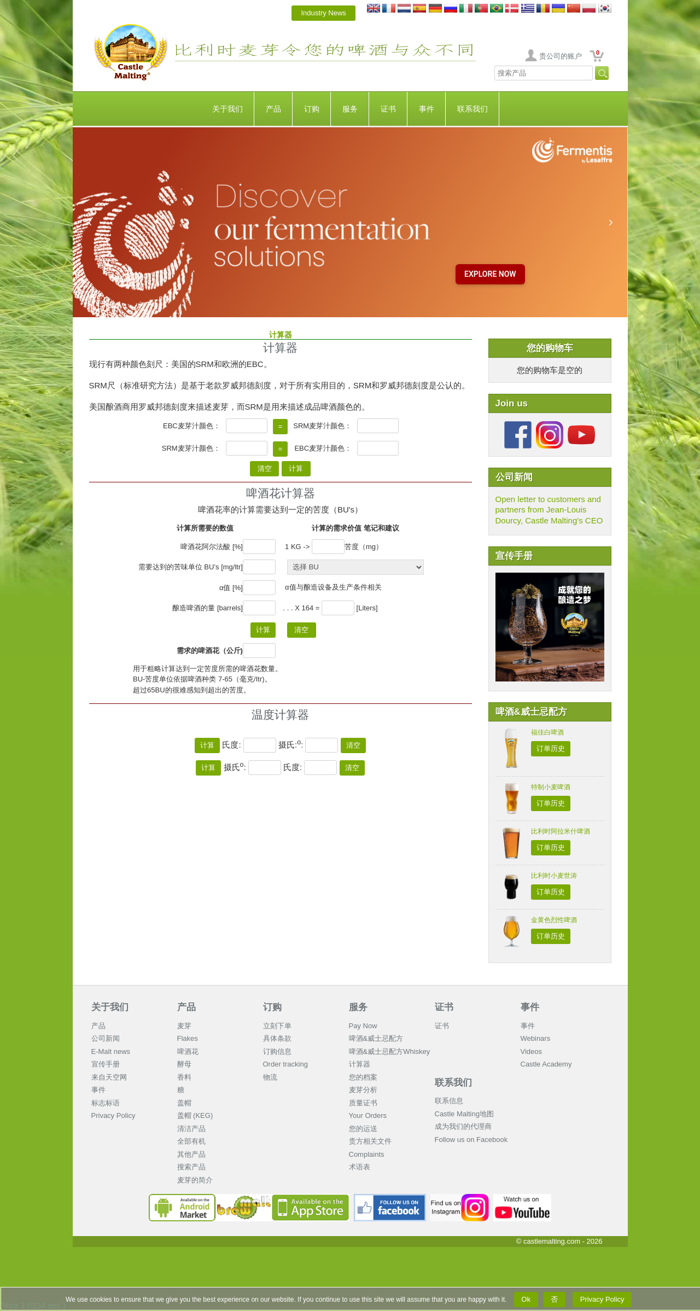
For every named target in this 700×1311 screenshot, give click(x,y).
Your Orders (368, 1115)
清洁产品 (191, 1128)
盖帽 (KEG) (195, 1115)
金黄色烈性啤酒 (554, 920)
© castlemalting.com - (559, 1241)
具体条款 (277, 1038)
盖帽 (184, 1103)
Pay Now (363, 1026)
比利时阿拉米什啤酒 (560, 831)
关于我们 (227, 108)
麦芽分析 (363, 1090)
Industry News (323, 13)
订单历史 (550, 748)
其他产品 (191, 1154)
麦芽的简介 (195, 1180)
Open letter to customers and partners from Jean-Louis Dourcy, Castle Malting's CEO (549, 509)
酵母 (184, 1064)
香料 (184, 1077)
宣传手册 (105, 1064)
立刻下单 (277, 1026)
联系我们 (472, 108)
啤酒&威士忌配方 (376, 1038)
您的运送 (363, 1128)
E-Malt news (111, 1051)
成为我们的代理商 (463, 1126)
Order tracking (285, 1064)
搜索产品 (191, 1167)
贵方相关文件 (370, 1141)
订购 (311, 108)
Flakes (187, 1038)
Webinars (536, 1038)
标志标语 (105, 1103)
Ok (526, 1299)
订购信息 (277, 1051)
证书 (388, 108)
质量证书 (363, 1103)
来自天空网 (109, 1077)
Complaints (366, 1154)
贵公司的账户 (560, 56)
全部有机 (191, 1141)
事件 (426, 108)
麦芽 (184, 1026)
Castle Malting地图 (464, 1114)
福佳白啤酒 (547, 732)
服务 (350, 108)
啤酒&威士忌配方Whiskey (389, 1051)
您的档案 (363, 1077)
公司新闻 (105, 1038)
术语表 (359, 1167)
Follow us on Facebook (471, 1139)
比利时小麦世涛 (554, 875)
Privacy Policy (113, 1115)
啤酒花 (188, 1051)
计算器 (359, 1064)
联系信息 (449, 1101)
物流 (270, 1077)
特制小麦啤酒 (550, 787)
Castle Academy (546, 1064)
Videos (531, 1051)
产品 (273, 108)
